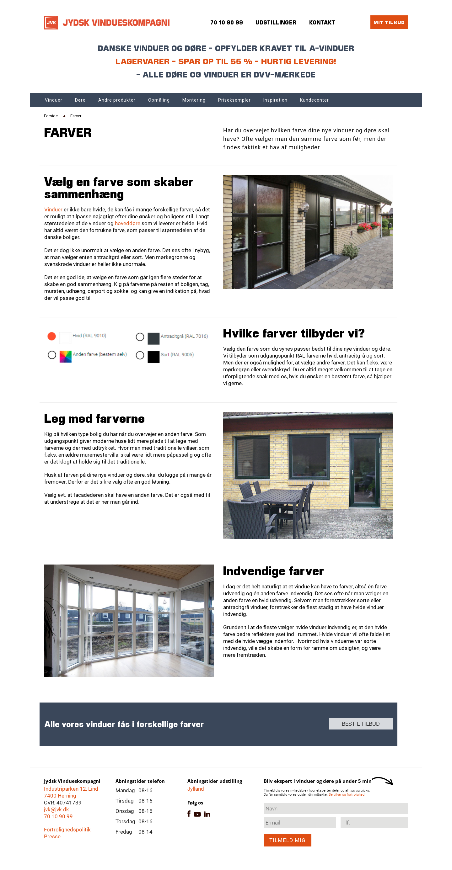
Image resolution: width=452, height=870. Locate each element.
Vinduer (53, 100)
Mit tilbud (389, 22)
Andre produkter (117, 100)
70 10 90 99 (58, 816)
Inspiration (275, 100)
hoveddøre (127, 223)
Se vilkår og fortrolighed (346, 795)
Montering (194, 100)
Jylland (195, 789)
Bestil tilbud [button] (361, 723)
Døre (80, 100)
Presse (52, 836)
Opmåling (159, 100)
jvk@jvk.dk (56, 809)
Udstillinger (276, 22)
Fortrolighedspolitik (67, 829)
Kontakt (322, 22)
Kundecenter (314, 100)
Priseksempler (234, 100)
